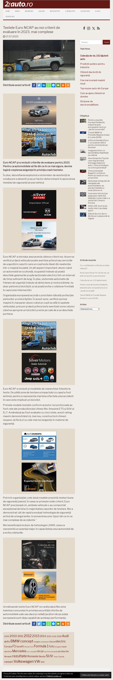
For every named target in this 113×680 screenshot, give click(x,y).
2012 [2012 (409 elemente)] (28, 636)
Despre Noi (10, 17)
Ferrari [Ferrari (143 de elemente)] (27, 647)
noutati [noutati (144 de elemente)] (33, 652)
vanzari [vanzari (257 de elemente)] (8, 661)
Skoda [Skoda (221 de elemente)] (41, 656)
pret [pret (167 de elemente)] (56, 651)
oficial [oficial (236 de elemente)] (40, 651)
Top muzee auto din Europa (94, 88)
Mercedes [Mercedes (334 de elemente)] (19, 651)
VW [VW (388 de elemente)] (37, 661)
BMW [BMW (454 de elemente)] (15, 641)
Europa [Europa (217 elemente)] (8, 646)
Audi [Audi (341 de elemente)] (65, 636)
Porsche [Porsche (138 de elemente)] (50, 652)
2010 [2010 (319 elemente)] (13, 636)
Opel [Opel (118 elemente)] (45, 652)
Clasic (97, 11)
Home (8, 11)
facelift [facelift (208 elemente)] (20, 646)
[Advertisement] (96, 239)
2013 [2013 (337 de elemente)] (35, 636)
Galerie (41, 11)
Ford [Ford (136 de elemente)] (31, 647)
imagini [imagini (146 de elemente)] (58, 647)
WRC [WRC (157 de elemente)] (43, 662)
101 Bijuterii (85, 11)
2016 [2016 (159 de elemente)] (54, 636)
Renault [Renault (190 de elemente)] (8, 656)
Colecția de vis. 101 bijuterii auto (93, 280)
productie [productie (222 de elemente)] (63, 651)
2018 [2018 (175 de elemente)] (59, 636)
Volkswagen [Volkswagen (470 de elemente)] (24, 661)
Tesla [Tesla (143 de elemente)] (56, 657)
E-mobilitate (70, 11)
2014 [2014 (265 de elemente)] (43, 636)
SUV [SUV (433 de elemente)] (49, 656)
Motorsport (55, 11)
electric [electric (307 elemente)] (60, 641)
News (17, 11)
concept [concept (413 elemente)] (26, 641)
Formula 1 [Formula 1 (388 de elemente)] (41, 646)
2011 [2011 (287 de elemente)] (20, 636)
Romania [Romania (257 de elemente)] (32, 656)
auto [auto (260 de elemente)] (7, 641)
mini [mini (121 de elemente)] (28, 652)
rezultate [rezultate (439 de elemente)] (19, 656)
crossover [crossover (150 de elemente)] (44, 642)
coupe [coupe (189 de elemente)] (37, 641)
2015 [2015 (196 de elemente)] (49, 636)
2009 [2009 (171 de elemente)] (6, 636)
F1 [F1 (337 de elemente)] (14, 646)
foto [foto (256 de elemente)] (51, 646)
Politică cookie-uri (53, 676)
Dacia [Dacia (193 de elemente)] (52, 641)
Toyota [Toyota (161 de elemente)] (61, 657)
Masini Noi (29, 11)
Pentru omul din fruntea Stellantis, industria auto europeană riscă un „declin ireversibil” (94, 288)
